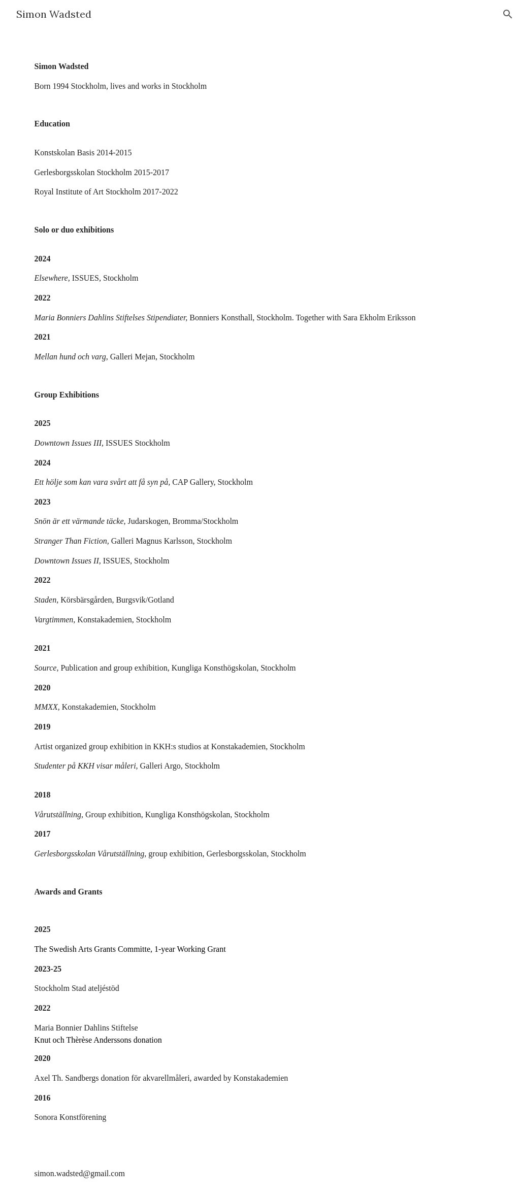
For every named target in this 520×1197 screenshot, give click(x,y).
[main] (260, 613)
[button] (508, 14)
